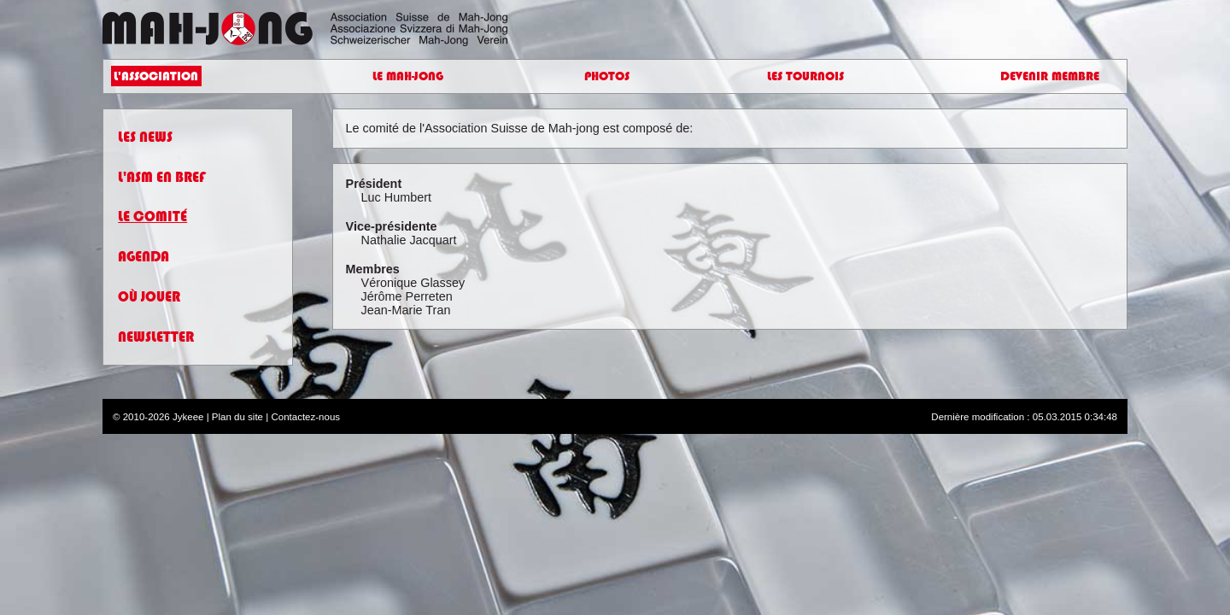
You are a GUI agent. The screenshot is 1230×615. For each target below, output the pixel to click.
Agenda (143, 264)
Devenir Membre (1037, 80)
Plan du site (237, 424)
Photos (607, 80)
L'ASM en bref (162, 185)
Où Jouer (149, 304)
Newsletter (156, 345)
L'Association (166, 80)
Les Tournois (805, 80)
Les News (145, 145)
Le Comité (152, 225)
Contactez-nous (305, 424)
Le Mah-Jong (407, 80)
